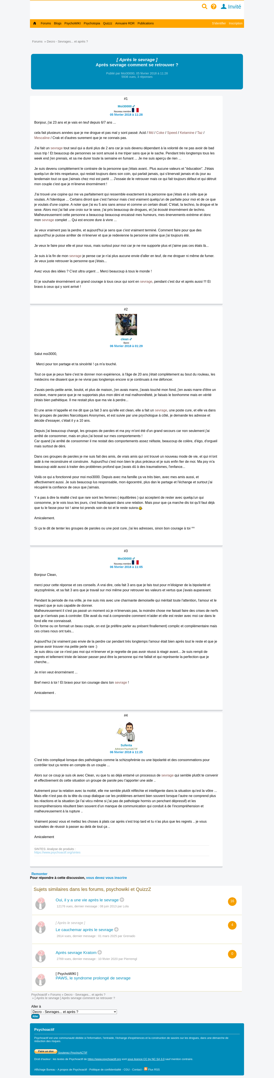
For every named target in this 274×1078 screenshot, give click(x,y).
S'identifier (219, 23)
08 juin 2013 (108, 906)
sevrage (57, 148)
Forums (46, 23)
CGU (127, 1069)
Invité (229, 7)
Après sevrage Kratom (76, 952)
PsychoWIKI (72, 23)
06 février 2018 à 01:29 (126, 346)
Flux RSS (152, 1069)
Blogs (57, 23)
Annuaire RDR (124, 23)
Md (151, 133)
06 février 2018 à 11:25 (126, 752)
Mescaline (42, 138)
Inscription (236, 23)
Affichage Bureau (44, 1069)
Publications (146, 23)
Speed (172, 133)
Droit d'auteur (42, 1059)
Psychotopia (92, 23)
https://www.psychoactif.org (104, 1059)
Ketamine (187, 133)
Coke (160, 133)
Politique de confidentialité (105, 1069)
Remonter (39, 874)
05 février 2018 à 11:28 (126, 114)
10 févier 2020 (108, 959)
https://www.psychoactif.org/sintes (57, 852)
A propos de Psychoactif (72, 1069)
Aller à (74, 1012)
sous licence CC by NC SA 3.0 (146, 1059)
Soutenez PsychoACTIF (60, 1052)
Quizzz (107, 23)
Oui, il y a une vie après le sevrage (87, 900)
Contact (136, 1069)
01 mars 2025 (107, 936)
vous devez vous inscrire (106, 878)
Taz (200, 133)
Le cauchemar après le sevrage (84, 929)
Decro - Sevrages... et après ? (67, 41)
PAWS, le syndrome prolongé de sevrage (93, 978)
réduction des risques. (47, 1041)
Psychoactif (39, 994)
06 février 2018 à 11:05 (126, 567)
